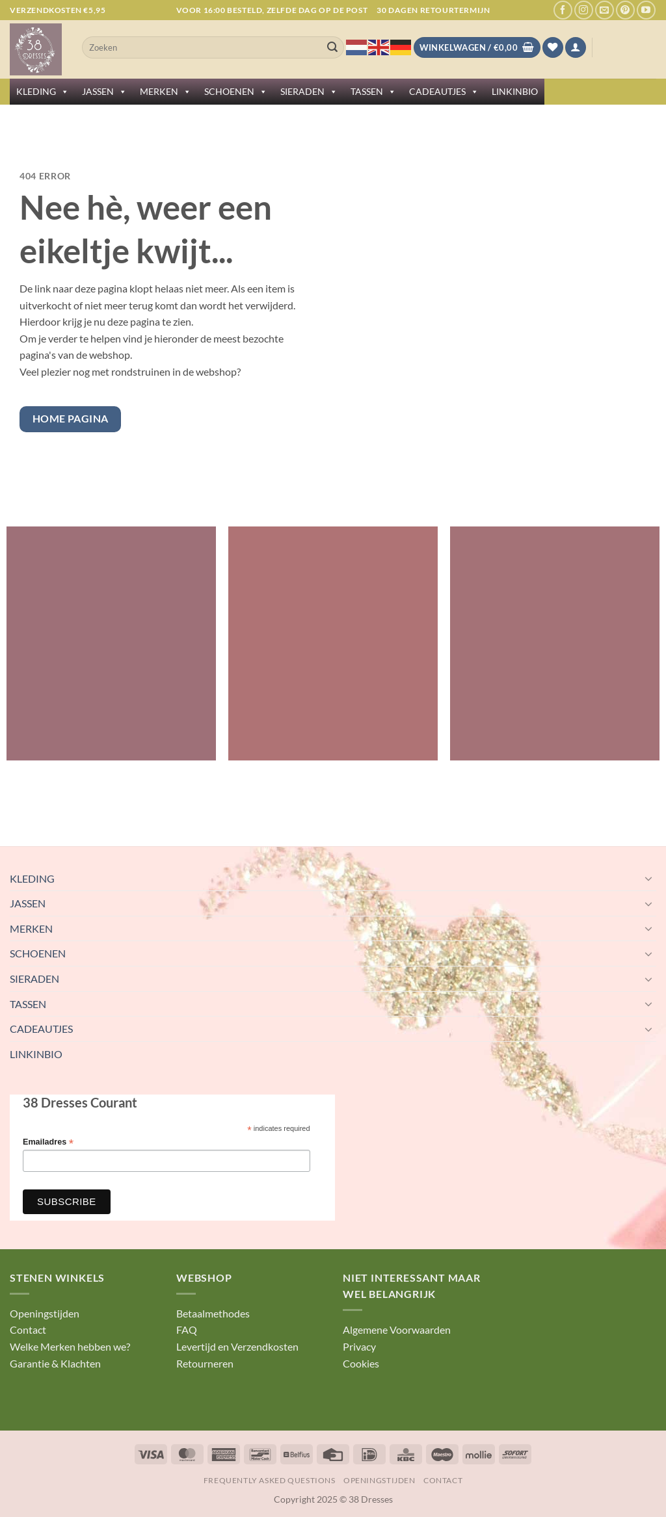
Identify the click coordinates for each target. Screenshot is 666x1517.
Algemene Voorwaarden (397, 1329)
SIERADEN (309, 92)
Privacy (359, 1346)
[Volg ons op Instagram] (583, 10)
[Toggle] (648, 878)
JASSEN (104, 92)
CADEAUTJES (444, 92)
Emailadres (48, 1142)
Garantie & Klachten (55, 1363)
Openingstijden (44, 1313)
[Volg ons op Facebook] (562, 10)
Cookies (361, 1363)
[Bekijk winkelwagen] (477, 47)
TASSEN (373, 92)
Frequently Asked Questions (270, 1480)
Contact (28, 1329)
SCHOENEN (235, 92)
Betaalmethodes (213, 1313)
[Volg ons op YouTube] (646, 10)
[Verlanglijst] (552, 47)
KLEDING (42, 92)
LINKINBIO (515, 91)
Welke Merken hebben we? (70, 1346)
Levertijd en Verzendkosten (237, 1346)
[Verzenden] (332, 47)
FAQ (186, 1329)
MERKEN (165, 92)
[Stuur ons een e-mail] (604, 10)
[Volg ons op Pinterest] (625, 10)
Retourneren (204, 1363)
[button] (575, 47)
